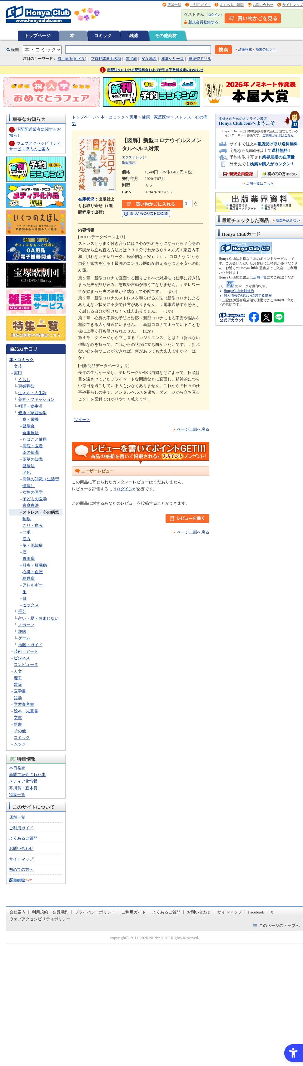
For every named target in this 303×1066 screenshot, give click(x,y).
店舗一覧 (174, 5)
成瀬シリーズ (172, 58)
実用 (18, 373)
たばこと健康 (34, 439)
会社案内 (17, 912)
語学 (18, 697)
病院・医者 (32, 445)
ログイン (214, 14)
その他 (20, 731)
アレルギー (32, 585)
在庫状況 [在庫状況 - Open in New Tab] (86, 199)
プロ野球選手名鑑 (106, 58)
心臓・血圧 (32, 571)
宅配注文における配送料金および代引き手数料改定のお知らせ (155, 70)
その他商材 (166, 35)
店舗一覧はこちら (260, 183)
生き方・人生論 (32, 392)
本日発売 (17, 768)
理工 (18, 678)
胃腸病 (28, 558)
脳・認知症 (32, 545)
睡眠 (26, 518)
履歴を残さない (288, 220)
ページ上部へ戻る (193, 429)
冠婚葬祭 (26, 386)
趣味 (22, 631)
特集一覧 (17, 794)
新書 (18, 724)
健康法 (28, 465)
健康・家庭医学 (32, 412)
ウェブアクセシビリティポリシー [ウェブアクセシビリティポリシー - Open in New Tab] (39, 919)
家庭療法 (30, 505)
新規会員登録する (203, 22)
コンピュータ (26, 664)
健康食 (28, 426)
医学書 (20, 691)
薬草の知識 (32, 459)
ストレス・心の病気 (40, 512)
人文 (18, 671)
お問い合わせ (263, 5)
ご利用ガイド (200, 5)
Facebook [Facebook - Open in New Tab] (256, 912)
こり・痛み (32, 525)
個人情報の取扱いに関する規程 (248, 295)
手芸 (22, 611)
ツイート (82, 419)
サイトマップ (292, 5)
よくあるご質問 (232, 5)
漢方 (26, 538)
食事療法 (30, 432)
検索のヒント (266, 49)
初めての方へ (21, 869)
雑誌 (133, 35)
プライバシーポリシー (95, 912)
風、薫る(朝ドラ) (71, 58)
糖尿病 (28, 578)
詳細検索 (245, 49)
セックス (30, 605)
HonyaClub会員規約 (239, 291)
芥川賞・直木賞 (23, 788)
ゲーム (24, 638)
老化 (26, 472)
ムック (20, 744)
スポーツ (26, 625)
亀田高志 (129, 162)
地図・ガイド (30, 644)
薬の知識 (30, 452)
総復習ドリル (200, 58)
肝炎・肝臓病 (34, 565)
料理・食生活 (30, 406)
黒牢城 (131, 58)
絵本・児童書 (26, 711)
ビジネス (22, 658)
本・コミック (21, 359)
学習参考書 (24, 704)
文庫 (18, 717)
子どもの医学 (34, 499)
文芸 (18, 366)
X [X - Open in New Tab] (272, 912)
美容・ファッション (36, 399)
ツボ (26, 532)
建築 (18, 684)
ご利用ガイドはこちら (278, 135)
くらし (24, 379)
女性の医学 (32, 492)
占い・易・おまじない (38, 618)
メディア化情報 (23, 781)
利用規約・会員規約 (50, 912)
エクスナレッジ (134, 157)
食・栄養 (30, 419)
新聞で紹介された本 (27, 774)
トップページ (37, 35)
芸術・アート (26, 651)
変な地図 (149, 58)
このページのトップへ (279, 925)
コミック (103, 35)
